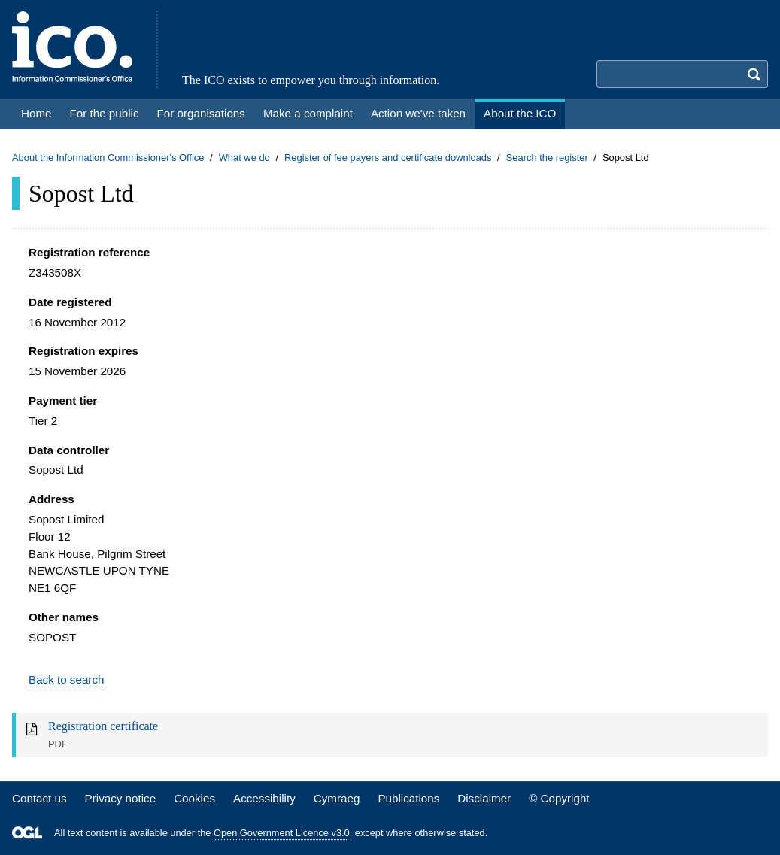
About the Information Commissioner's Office (108, 157)
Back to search (66, 679)
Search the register (547, 157)
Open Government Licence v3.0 (282, 832)
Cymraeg (337, 798)
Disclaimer (484, 798)
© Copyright (559, 798)
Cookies (194, 798)
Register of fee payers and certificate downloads (388, 157)
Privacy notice (120, 798)
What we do (244, 157)
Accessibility (264, 798)
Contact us (39, 798)
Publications (408, 798)
